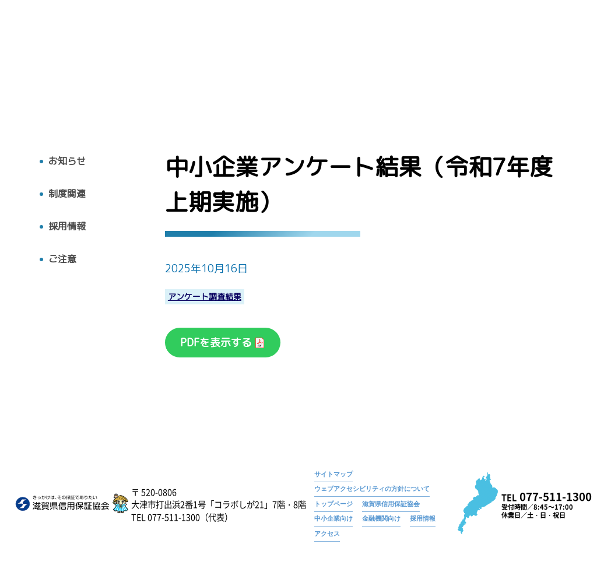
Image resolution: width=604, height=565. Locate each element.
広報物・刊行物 (393, 62)
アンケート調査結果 (204, 297)
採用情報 (508, 62)
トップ (234, 62)
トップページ (348, 44)
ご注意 (62, 259)
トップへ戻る (52, 76)
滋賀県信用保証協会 (391, 503)
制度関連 (67, 193)
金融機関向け (381, 518)
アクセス (559, 62)
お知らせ (402, 44)
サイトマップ (333, 474)
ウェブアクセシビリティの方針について (372, 488)
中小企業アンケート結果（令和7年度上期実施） (509, 44)
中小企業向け (333, 518)
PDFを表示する (217, 342)
